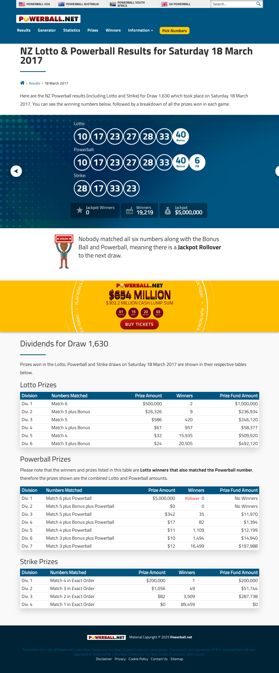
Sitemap (176, 659)
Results (24, 30)
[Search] (236, 4)
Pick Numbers (174, 30)
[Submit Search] (258, 3)
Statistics (71, 30)
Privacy (120, 659)
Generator (47, 30)
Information (139, 30)
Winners (113, 30)
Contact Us (159, 659)
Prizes (92, 30)
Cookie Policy (138, 659)
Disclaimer (104, 659)
